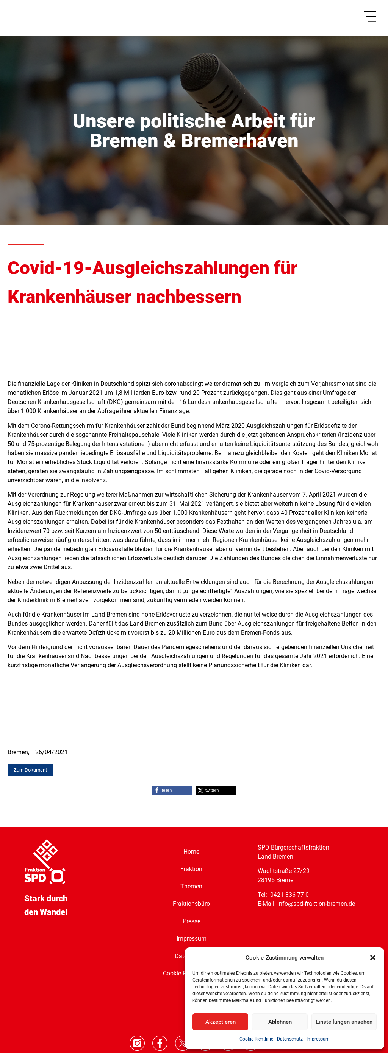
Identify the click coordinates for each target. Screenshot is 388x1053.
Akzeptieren (220, 1022)
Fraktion (191, 869)
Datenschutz (290, 1039)
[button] (373, 957)
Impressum (318, 1039)
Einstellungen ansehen (344, 1022)
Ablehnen (280, 1022)
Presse (191, 921)
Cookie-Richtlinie (256, 1039)
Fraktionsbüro (191, 903)
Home (191, 851)
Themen (191, 886)
